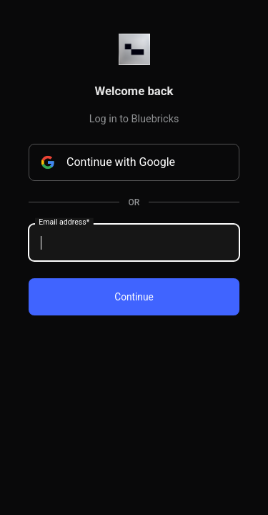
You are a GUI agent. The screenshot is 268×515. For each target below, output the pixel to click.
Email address (64, 222)
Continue (134, 297)
